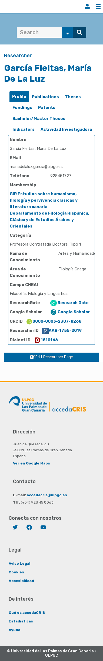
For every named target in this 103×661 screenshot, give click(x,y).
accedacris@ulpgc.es (47, 495)
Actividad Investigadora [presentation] (66, 129)
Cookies (16, 572)
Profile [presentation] (19, 96)
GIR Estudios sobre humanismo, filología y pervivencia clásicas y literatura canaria (44, 200)
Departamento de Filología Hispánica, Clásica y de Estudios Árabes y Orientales (49, 220)
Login (87, 6)
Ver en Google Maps (31, 463)
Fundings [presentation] (22, 107)
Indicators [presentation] (23, 129)
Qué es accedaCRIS (27, 612)
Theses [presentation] (73, 96)
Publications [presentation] (45, 96)
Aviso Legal (19, 563)
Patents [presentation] (46, 107)
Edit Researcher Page (51, 357)
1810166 (46, 340)
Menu (98, 6)
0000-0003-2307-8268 (53, 321)
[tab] (19, 96)
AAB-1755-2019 (62, 330)
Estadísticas (21, 621)
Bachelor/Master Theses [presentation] (38, 118)
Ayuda (14, 630)
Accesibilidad (21, 581)
